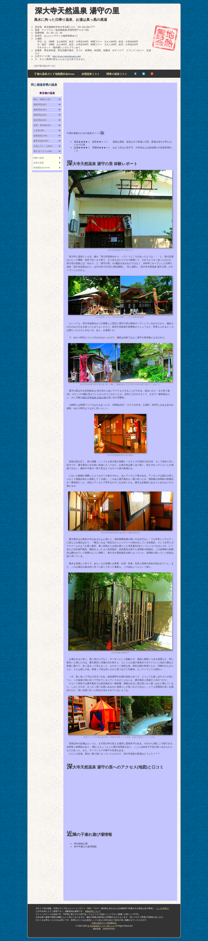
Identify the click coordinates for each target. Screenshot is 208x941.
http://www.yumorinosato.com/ (66, 56)
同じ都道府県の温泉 (44, 84)
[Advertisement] (120, 108)
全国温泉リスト (90, 74)
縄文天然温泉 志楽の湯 (94, 397)
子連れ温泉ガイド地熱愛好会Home (54, 74)
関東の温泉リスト (116, 74)
